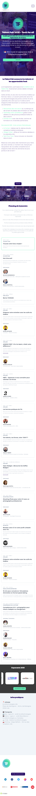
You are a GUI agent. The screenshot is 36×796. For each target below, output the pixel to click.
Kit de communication (18, 774)
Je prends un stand (20, 688)
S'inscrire (18, 59)
